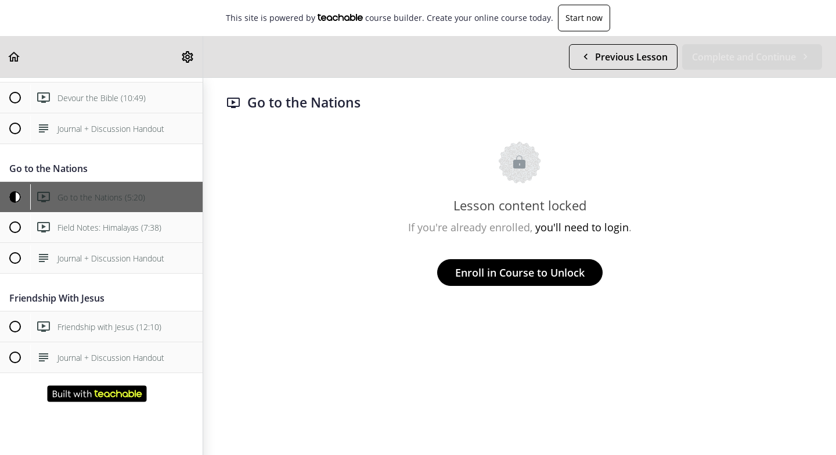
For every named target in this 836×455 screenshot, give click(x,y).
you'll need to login (582, 227)
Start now (584, 17)
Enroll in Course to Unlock (520, 273)
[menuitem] (188, 56)
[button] (14, 56)
